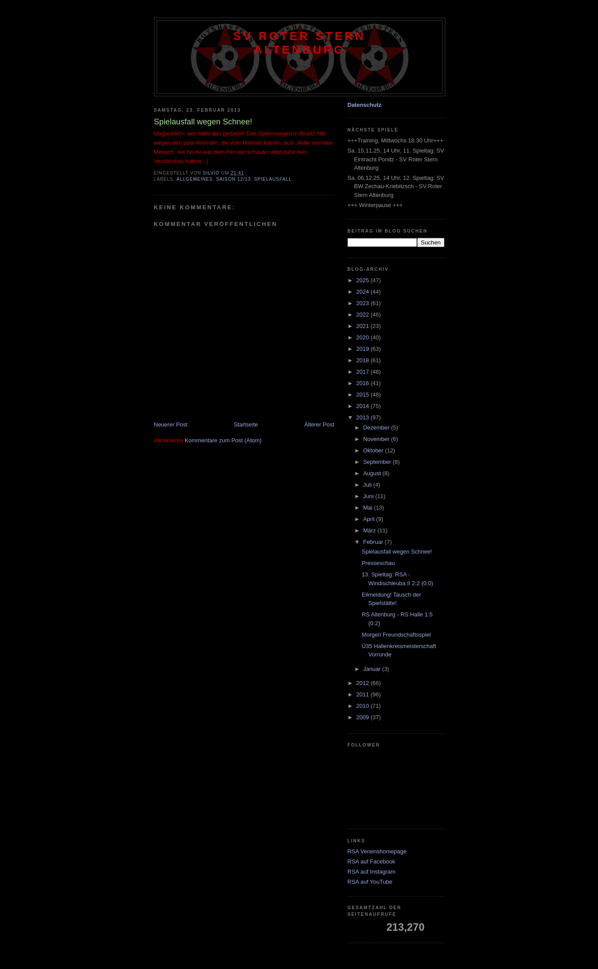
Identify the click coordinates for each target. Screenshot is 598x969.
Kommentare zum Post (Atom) (223, 440)
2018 (363, 360)
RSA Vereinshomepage (377, 851)
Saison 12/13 (233, 179)
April (369, 519)
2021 (363, 326)
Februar (374, 542)
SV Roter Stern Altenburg (299, 42)
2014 (363, 406)
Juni (369, 496)
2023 (363, 303)
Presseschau (378, 563)
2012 (363, 683)
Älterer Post (319, 424)
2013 (363, 417)
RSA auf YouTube (370, 881)
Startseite (246, 424)
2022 (363, 314)
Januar (372, 669)
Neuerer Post (171, 424)
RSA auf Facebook (371, 861)
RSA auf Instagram (372, 871)
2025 (363, 280)
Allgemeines (194, 179)
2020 (363, 337)
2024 (363, 291)
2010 (363, 706)
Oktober (374, 450)
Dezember (377, 427)
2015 (363, 394)
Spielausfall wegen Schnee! (397, 551)
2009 (363, 717)
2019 (363, 349)
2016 (363, 383)
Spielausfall (273, 179)
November (377, 439)
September (378, 462)
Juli (368, 484)
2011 (363, 694)
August (372, 473)
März (370, 530)
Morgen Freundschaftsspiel (396, 634)
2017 (363, 371)
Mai (368, 507)
